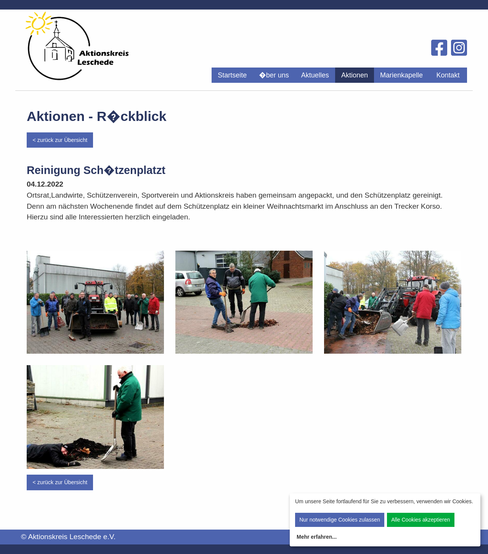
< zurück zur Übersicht (59, 140)
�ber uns (274, 75)
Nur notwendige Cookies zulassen (339, 520)
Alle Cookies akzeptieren (420, 520)
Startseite (232, 75)
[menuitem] (232, 75)
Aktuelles (315, 75)
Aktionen (354, 75)
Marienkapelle (401, 75)
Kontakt (447, 75)
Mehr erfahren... (317, 537)
